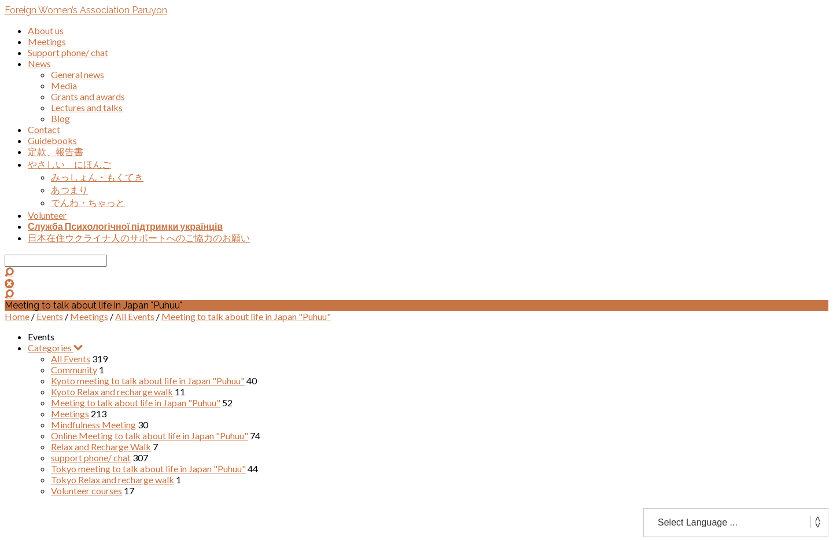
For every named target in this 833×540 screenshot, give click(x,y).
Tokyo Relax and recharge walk (112, 479)
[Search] (56, 261)
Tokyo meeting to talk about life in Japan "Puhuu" (148, 468)
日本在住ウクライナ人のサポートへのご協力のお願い (139, 237)
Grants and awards (88, 96)
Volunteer (47, 215)
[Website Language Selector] (735, 522)
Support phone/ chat (68, 52)
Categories (55, 347)
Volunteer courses (86, 490)
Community (74, 369)
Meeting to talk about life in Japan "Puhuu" (246, 316)
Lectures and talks (87, 107)
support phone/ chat (91, 457)
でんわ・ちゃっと (88, 202)
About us (46, 30)
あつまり (69, 189)
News (39, 63)
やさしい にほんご (69, 164)
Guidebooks (52, 140)
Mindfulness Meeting (93, 424)
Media (64, 85)
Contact (44, 129)
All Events (134, 316)
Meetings (47, 41)
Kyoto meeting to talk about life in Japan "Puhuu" (148, 380)
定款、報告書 (55, 151)
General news (77, 74)
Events (49, 316)
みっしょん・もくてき (97, 176)
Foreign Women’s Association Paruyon (86, 10)
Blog (60, 118)
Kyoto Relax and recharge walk (112, 391)
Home (17, 316)
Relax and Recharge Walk (101, 446)
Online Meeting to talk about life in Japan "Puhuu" (149, 435)
